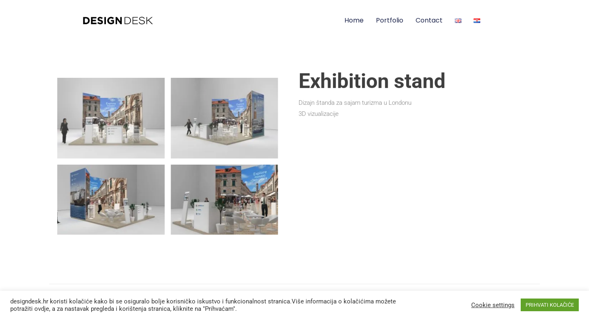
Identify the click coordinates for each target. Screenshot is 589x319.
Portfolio (389, 20)
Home (354, 20)
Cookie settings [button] (493, 305)
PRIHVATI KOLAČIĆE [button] (550, 305)
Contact (429, 20)
